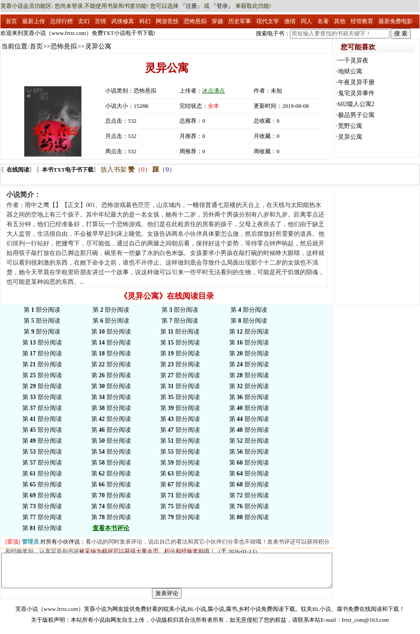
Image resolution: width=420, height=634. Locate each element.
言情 (100, 21)
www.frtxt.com (61, 615)
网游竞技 (167, 21)
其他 (339, 21)
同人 (306, 21)
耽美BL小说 (316, 615)
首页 (11, 21)
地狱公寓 (350, 71)
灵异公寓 (350, 137)
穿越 (217, 21)
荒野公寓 (350, 126)
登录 (222, 6)
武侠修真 (122, 21)
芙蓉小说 (26, 615)
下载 (393, 615)
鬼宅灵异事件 (356, 93)
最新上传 (33, 21)
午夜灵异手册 (356, 82)
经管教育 (362, 21)
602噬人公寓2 (356, 104)
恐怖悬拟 (195, 21)
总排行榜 (61, 21)
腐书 (342, 615)
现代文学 (267, 21)
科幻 (145, 21)
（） (139, 169)
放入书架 (113, 169)
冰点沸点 (213, 90)
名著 (323, 21)
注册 (191, 6)
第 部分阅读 (42, 310)
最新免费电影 (396, 21)
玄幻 (84, 21)
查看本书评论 (111, 528)
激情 (290, 21)
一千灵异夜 (353, 60)
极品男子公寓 (356, 115)
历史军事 (239, 21)
